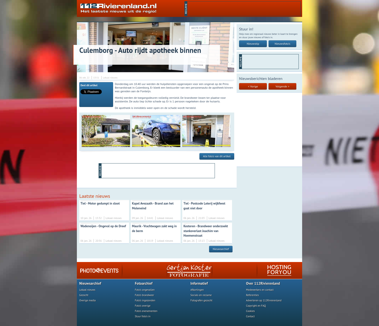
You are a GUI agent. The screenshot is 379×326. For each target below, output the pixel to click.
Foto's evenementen (146, 311)
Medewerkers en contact (260, 289)
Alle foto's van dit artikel (217, 156)
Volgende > (282, 86)
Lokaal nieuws (87, 289)
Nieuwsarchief (221, 249)
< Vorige (253, 86)
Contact (250, 316)
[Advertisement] (243, 8)
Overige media (87, 300)
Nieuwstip (253, 43)
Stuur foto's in (143, 316)
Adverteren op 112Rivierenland (264, 300)
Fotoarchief (144, 283)
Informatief (199, 283)
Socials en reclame (201, 295)
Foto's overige (143, 305)
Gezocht (83, 295)
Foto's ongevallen (145, 289)
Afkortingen (197, 289)
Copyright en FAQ (256, 305)
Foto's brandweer (144, 295)
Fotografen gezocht (201, 300)
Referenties (252, 295)
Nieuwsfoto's (282, 43)
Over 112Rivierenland (263, 283)
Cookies (250, 311)
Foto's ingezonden (145, 300)
